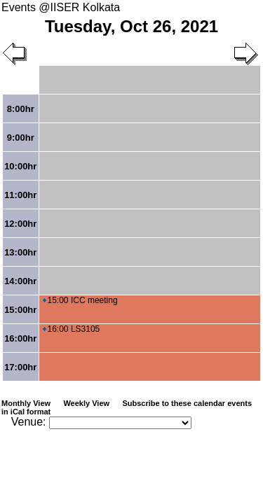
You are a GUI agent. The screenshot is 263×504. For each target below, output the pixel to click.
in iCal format (25, 411)
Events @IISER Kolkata (60, 7)
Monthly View (25, 403)
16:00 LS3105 (71, 329)
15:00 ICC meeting (80, 300)
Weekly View (86, 403)
